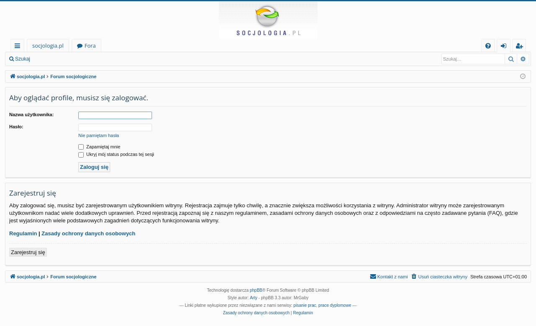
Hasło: (16, 126)
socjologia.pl (48, 45)
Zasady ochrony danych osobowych (88, 233)
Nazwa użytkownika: (31, 114)
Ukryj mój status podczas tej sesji (116, 154)
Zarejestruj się (95, 59)
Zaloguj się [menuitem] (505, 47)
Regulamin (23, 233)
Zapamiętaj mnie (99, 146)
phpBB (256, 290)
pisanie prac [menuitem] (305, 305)
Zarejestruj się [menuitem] (521, 47)
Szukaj (22, 59)
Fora (90, 45)
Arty (254, 297)
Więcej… (19, 47)
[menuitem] (488, 45)
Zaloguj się (54, 59)
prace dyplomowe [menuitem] (334, 305)
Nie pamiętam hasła (98, 135)
